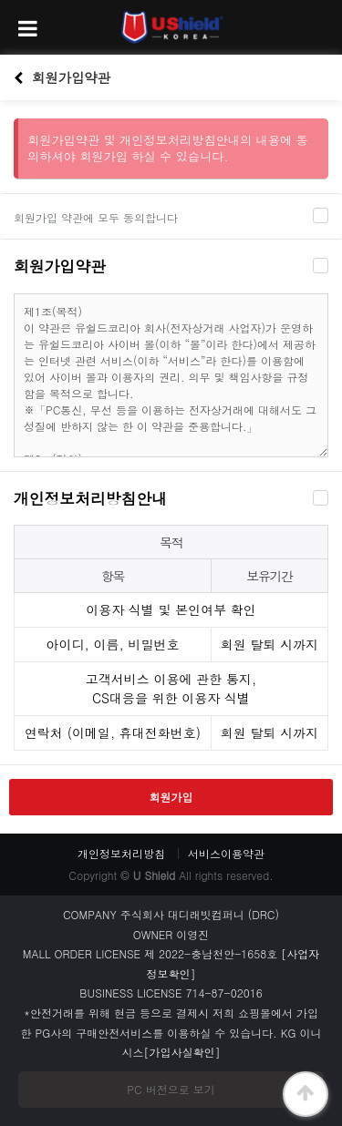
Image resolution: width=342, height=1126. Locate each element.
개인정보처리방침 (121, 853)
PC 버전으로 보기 (170, 1089)
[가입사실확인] (182, 1051)
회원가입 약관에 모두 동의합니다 (96, 217)
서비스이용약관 (226, 853)
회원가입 (171, 796)
